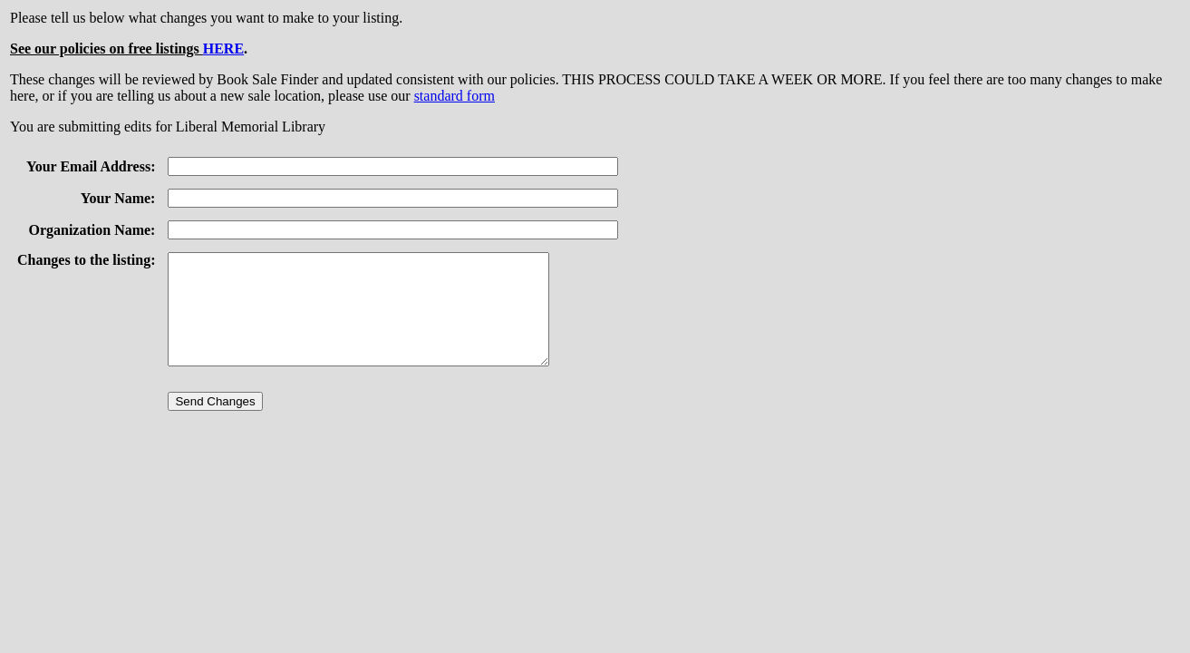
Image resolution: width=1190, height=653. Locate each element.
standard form (454, 95)
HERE (223, 48)
